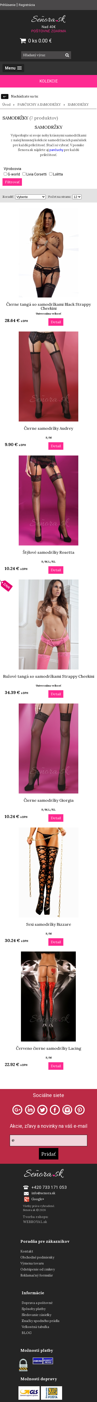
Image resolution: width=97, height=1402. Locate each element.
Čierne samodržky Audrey (48, 428)
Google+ (37, 1199)
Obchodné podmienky (37, 1257)
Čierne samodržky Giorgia (49, 800)
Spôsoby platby (34, 1309)
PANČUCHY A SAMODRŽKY (39, 104)
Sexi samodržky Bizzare (48, 924)
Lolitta (56, 174)
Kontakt (26, 1251)
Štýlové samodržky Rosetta (48, 552)
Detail (56, 322)
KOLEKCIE (48, 81)
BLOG (26, 1333)
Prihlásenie (7, 5)
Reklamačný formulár (36, 1275)
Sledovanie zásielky (36, 1315)
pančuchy (56, 150)
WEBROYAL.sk (35, 1222)
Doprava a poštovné (37, 1303)
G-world (12, 174)
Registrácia (27, 5)
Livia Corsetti (34, 174)
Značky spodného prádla (40, 1321)
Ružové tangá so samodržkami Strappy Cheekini (48, 676)
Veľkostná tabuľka (35, 1327)
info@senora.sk (43, 1193)
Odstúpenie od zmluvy (37, 1269)
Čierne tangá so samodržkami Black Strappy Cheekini (48, 306)
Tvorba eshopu (35, 1217)
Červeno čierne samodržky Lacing (48, 1048)
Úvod (6, 104)
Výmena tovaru (32, 1263)
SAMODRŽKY (78, 104)
